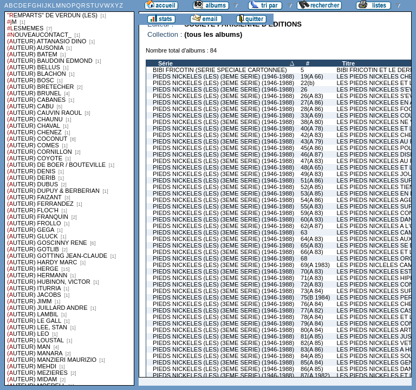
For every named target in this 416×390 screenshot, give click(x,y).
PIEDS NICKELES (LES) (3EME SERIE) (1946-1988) (223, 76)
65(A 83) (312, 245)
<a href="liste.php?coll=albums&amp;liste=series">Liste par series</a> (69, 193)
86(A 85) (312, 369)
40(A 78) (312, 128)
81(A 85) (312, 336)
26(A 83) (312, 96)
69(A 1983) (315, 265)
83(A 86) (312, 349)
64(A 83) (312, 239)
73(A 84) (312, 291)
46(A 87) (312, 154)
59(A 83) (312, 213)
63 (304, 232)
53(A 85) (312, 193)
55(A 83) (312, 206)
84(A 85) (312, 356)
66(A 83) (312, 252)
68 (304, 258)
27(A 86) (312, 102)
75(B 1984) (315, 297)
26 (304, 89)
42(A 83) (312, 135)
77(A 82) (312, 310)
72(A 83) (312, 284)
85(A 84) (312, 362)
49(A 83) (312, 174)
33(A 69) (312, 115)
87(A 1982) (315, 375)
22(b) (308, 83)
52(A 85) (312, 187)
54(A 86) (312, 200)
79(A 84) (312, 323)
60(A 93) (312, 219)
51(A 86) (312, 180)
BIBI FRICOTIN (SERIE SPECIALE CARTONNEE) (220, 70)
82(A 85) (312, 343)
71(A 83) (312, 278)
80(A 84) (312, 330)
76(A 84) (312, 304)
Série (165, 63)
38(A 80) (312, 122)
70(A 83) (312, 271)
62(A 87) (312, 226)
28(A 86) (312, 109)
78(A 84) (312, 317)
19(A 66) (312, 76)
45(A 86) (312, 148)
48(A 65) (312, 167)
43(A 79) (312, 141)
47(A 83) (312, 161)
